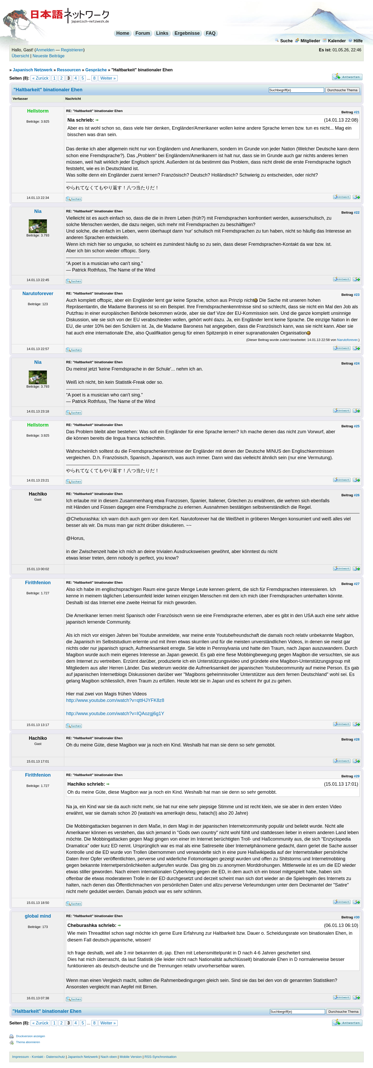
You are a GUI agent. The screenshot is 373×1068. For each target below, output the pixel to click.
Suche (284, 41)
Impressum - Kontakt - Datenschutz (38, 1057)
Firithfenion (38, 582)
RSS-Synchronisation (161, 1057)
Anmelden (45, 50)
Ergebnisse (187, 33)
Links (162, 33)
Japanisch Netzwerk (32, 70)
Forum (142, 33)
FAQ (211, 33)
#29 (357, 776)
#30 (357, 917)
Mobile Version (131, 1057)
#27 (357, 584)
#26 (357, 495)
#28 (357, 739)
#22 (357, 212)
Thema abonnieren (28, 1042)
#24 (357, 363)
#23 (357, 295)
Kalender (334, 41)
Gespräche (96, 70)
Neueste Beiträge (49, 56)
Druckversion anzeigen (30, 1036)
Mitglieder (307, 41)
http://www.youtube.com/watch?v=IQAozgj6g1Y (115, 713)
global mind (38, 916)
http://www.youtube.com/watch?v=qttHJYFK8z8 (115, 700)
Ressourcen (69, 70)
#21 (357, 112)
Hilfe (355, 41)
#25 (357, 426)
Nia (37, 211)
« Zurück (40, 78)
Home (122, 33)
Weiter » (108, 78)
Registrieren (72, 50)
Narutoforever (38, 293)
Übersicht (20, 56)
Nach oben (109, 1057)
